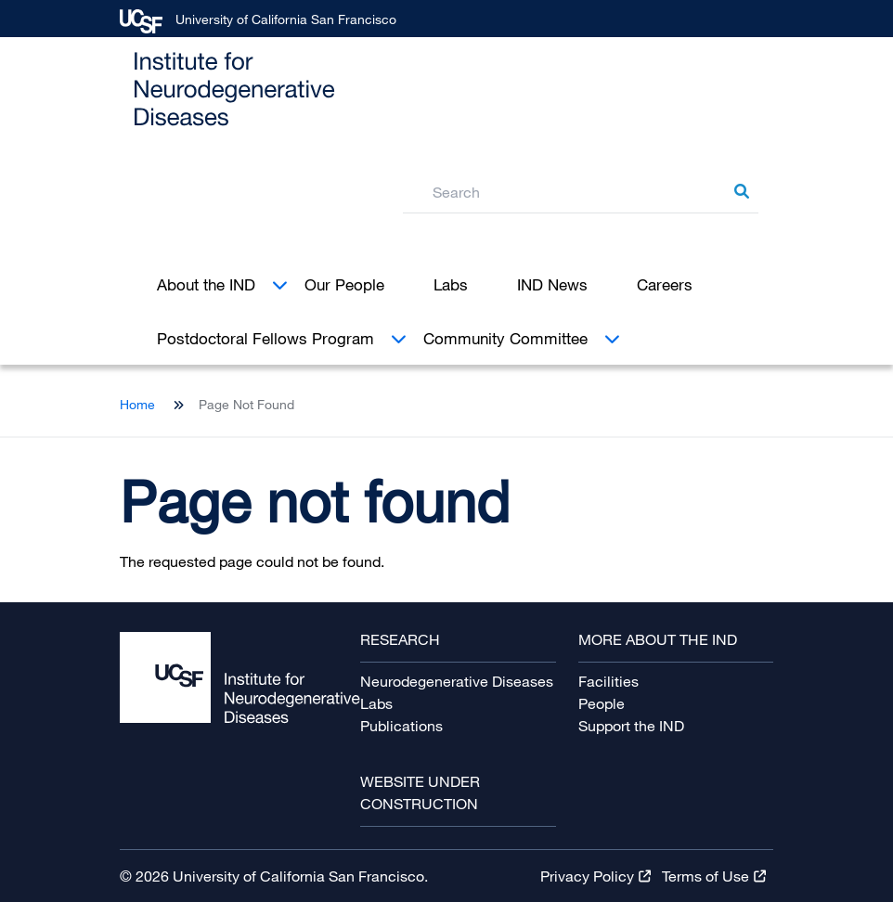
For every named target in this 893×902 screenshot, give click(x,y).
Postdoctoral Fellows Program (265, 338)
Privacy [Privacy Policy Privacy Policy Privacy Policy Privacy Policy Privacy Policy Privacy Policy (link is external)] (595, 876)
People (601, 703)
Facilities (608, 681)
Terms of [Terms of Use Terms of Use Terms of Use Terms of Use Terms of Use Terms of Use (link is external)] (714, 876)
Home (137, 404)
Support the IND (631, 725)
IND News (552, 284)
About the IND (206, 284)
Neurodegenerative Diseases (456, 681)
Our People (344, 284)
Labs (451, 284)
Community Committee (505, 338)
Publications (401, 725)
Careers (664, 284)
